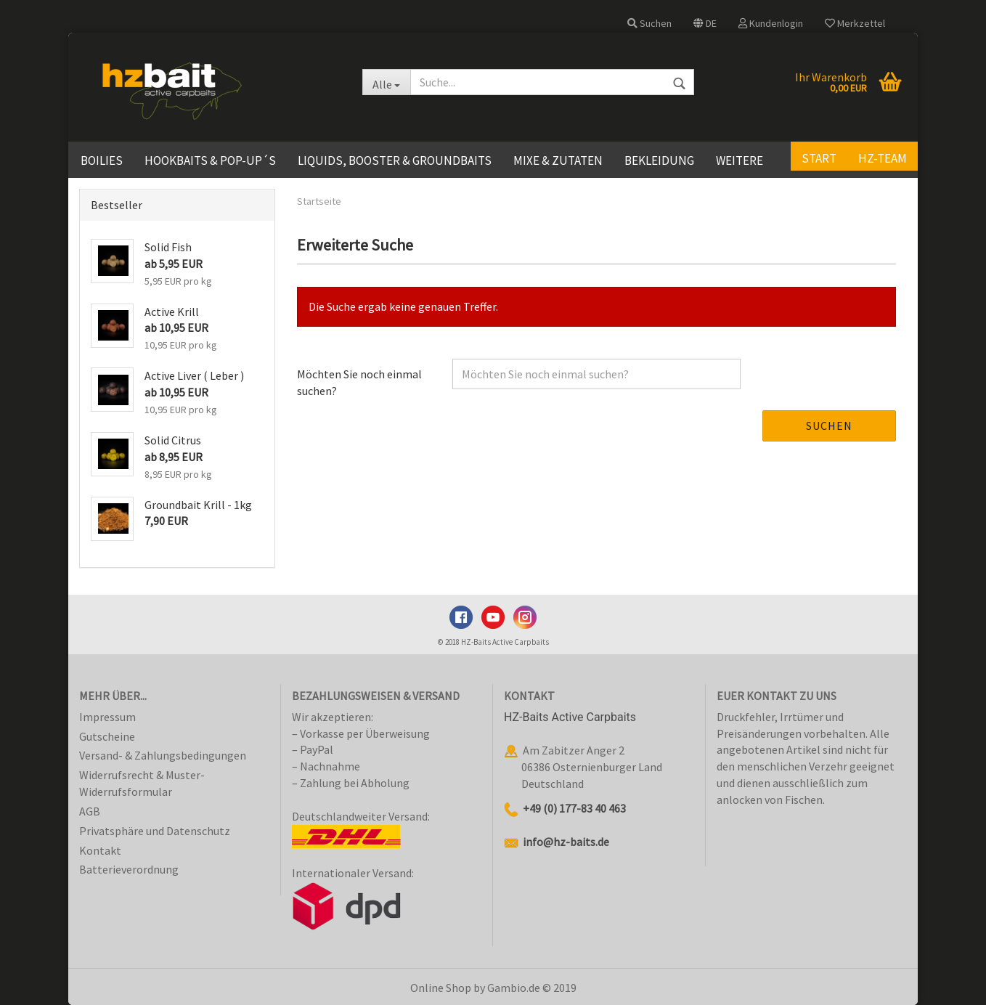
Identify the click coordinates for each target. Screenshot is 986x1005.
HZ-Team (882, 158)
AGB (89, 811)
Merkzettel (855, 23)
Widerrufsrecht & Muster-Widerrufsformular (142, 783)
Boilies (102, 160)
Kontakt (100, 850)
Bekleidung (659, 160)
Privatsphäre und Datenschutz (154, 830)
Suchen (649, 23)
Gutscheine (107, 736)
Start (819, 158)
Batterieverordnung (129, 869)
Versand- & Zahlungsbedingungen (162, 755)
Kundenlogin (770, 23)
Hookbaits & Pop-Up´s (210, 160)
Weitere (739, 160)
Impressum (107, 716)
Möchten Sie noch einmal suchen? (359, 382)
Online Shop (440, 987)
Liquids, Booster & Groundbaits (395, 160)
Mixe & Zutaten (558, 160)
